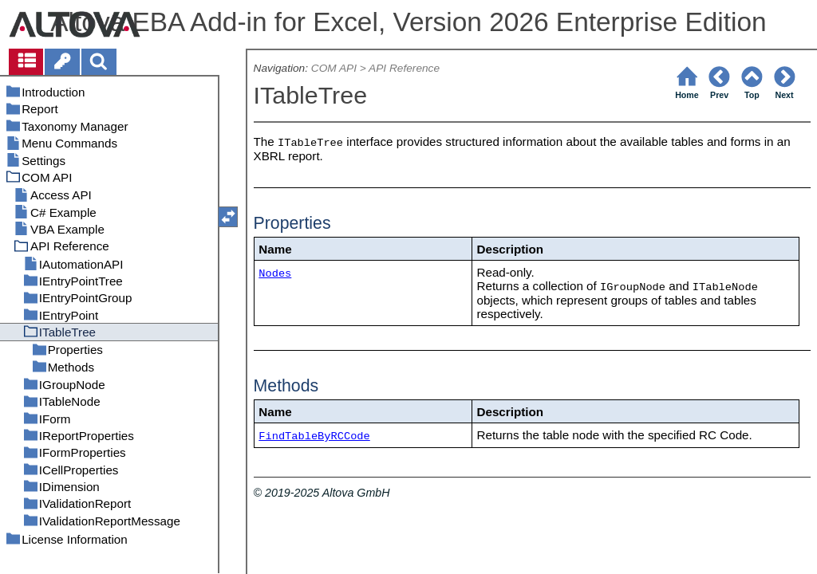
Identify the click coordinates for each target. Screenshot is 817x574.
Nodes (275, 274)
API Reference (404, 68)
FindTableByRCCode (314, 436)
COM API (334, 68)
